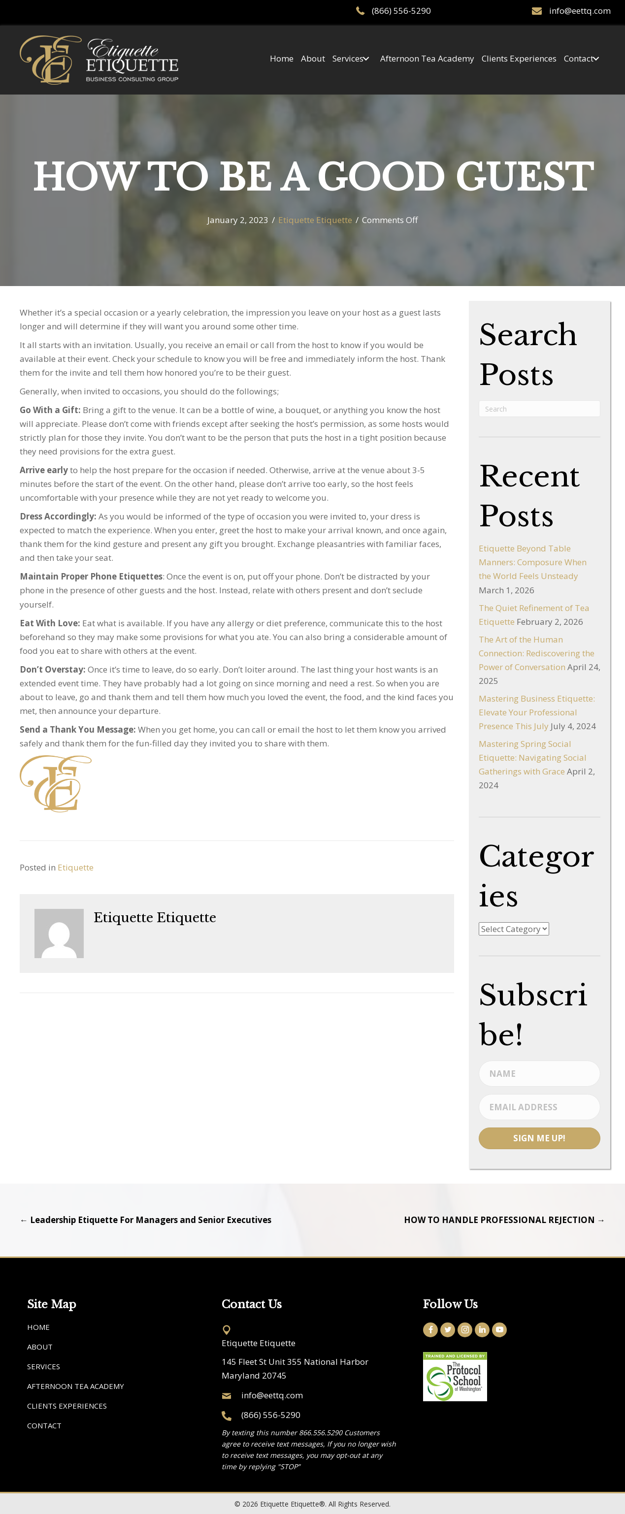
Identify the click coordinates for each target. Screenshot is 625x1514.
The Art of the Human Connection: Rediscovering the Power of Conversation (536, 653)
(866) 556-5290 (401, 10)
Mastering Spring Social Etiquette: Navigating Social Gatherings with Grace (533, 757)
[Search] (539, 408)
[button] (365, 60)
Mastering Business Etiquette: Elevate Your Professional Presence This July (537, 712)
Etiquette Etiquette (315, 219)
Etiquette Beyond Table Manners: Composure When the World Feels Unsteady (533, 562)
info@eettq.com (580, 10)
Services (43, 1366)
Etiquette (76, 867)
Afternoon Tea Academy (75, 1386)
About (40, 1347)
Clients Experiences (67, 1406)
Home (38, 1327)
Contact (44, 1425)
